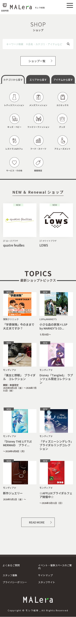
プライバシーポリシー (15, 582)
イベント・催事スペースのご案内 (55, 566)
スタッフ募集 (10, 575)
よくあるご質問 (11, 565)
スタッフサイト (46, 582)
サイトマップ (45, 575)
